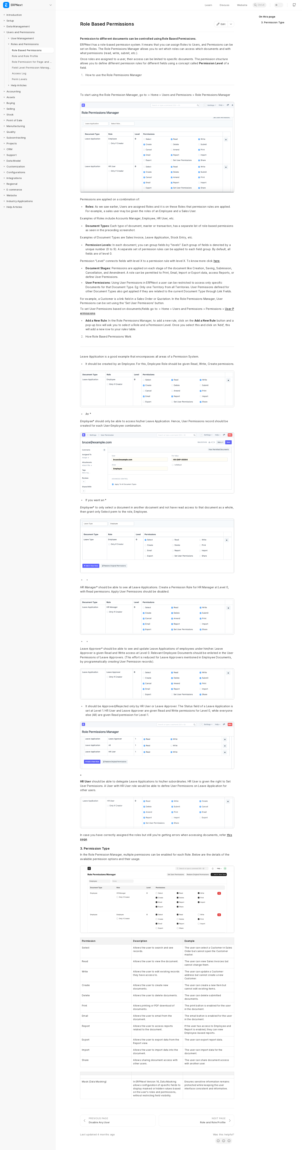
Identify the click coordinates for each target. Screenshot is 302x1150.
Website (242, 5)
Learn (208, 5)
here (217, 260)
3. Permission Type (272, 22)
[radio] (218, 1140)
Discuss (224, 5)
